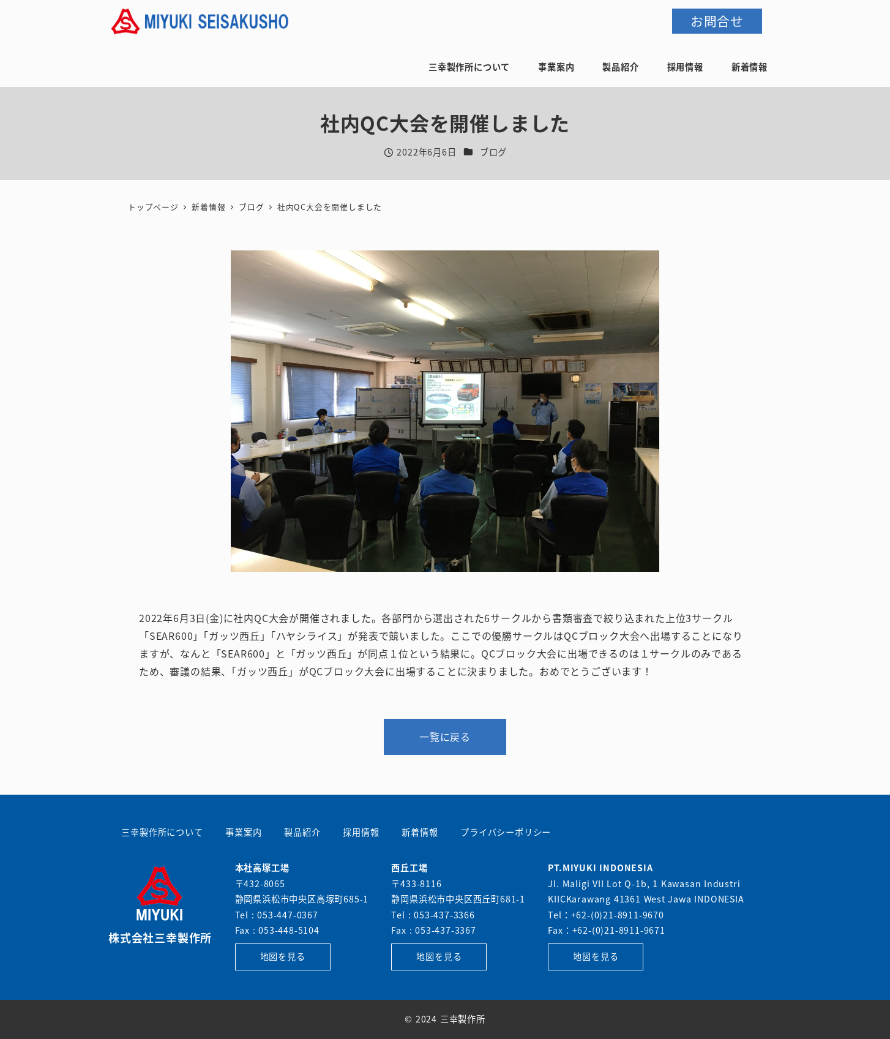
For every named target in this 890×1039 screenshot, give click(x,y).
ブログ (493, 152)
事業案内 (243, 832)
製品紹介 (302, 832)
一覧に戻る (445, 736)
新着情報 (420, 832)
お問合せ (717, 21)
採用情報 (361, 832)
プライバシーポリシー (505, 832)
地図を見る (282, 956)
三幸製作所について (162, 832)
